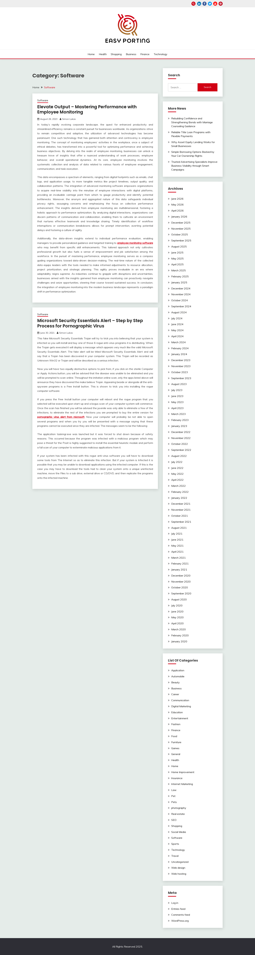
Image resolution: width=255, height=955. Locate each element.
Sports (175, 843)
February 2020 (180, 635)
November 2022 (181, 438)
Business (131, 54)
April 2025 (177, 264)
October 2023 (179, 372)
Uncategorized (179, 861)
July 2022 (176, 462)
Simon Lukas (69, 119)
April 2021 (177, 551)
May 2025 (177, 258)
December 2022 (180, 432)
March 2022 (178, 485)
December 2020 (180, 575)
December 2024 (180, 288)
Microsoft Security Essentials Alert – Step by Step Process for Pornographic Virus (90, 323)
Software (42, 100)
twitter (210, 4)
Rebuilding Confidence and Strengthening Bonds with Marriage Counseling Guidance (192, 122)
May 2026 (177, 204)
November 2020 (181, 581)
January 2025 (179, 282)
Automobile (177, 676)
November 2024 (181, 294)
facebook (204, 4)
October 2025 (179, 234)
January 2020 (179, 641)
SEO (173, 820)
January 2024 (179, 354)
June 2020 (177, 611)
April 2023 (177, 408)
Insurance (176, 778)
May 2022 (177, 473)
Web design (178, 867)
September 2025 (181, 240)
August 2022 (179, 456)
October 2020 (179, 587)
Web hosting (178, 873)
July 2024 (176, 318)
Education (177, 712)
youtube (215, 4)
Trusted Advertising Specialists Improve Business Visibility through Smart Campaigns (194, 165)
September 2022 (181, 449)
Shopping (116, 54)
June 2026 (177, 198)
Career (175, 694)
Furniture (176, 742)
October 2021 (179, 515)
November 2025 (181, 228)
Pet (173, 796)
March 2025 (178, 270)
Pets (174, 802)
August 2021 (179, 527)
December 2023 (180, 360)
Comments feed (180, 914)
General (175, 754)
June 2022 (177, 468)
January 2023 (179, 426)
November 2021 (181, 509)
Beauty (175, 682)
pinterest (221, 4)
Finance (144, 54)
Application (177, 670)
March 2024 (178, 342)
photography (178, 807)
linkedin (199, 4)
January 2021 (179, 569)
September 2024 (181, 306)
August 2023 (179, 384)
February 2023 (180, 420)
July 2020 (176, 605)
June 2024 (177, 324)
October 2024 (179, 300)
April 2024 (177, 336)
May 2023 (177, 402)
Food (174, 736)
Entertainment (179, 718)
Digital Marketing (181, 706)
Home (91, 54)
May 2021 (177, 545)
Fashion (175, 724)
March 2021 (178, 557)
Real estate (178, 814)
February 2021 (180, 563)
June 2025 (177, 252)
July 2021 (176, 533)
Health (103, 54)
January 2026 (179, 216)
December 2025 (180, 222)
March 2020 (178, 629)
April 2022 (177, 479)
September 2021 (181, 521)
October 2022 (179, 443)
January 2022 (179, 497)
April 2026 (177, 210)
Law (173, 790)
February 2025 (180, 276)
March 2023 (178, 414)
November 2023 (181, 366)
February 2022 (180, 491)
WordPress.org (180, 920)
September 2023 (181, 378)
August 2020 (179, 599)
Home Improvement (182, 772)
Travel (175, 855)
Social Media (178, 832)
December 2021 (180, 503)
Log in (174, 902)
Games (175, 748)
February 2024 (180, 348)
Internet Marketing (182, 784)
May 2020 (177, 617)
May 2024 (177, 330)
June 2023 (177, 396)
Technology (160, 54)
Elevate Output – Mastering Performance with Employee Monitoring (87, 109)
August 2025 (179, 246)
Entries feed (178, 908)
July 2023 (176, 390)
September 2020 (181, 593)
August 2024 (179, 312)
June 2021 (177, 539)
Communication (180, 700)
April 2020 (177, 623)
